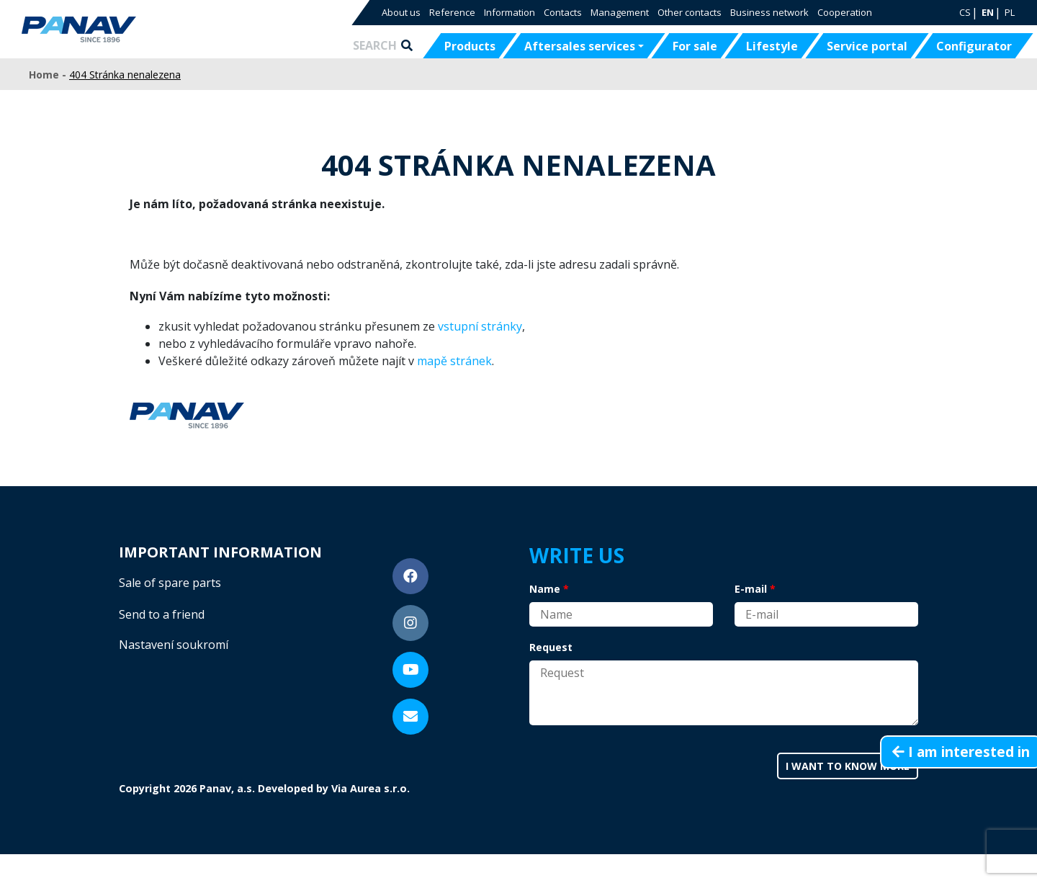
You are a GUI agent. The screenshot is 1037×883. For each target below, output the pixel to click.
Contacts (563, 12)
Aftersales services (579, 46)
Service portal (867, 46)
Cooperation (844, 12)
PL (1010, 12)
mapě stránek (454, 361)
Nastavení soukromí (173, 645)
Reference (452, 12)
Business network (769, 12)
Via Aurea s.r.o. (370, 788)
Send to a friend (162, 614)
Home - (49, 74)
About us (401, 12)
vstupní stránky (480, 326)
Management (620, 12)
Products (469, 46)
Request (551, 647)
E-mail (751, 589)
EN (988, 12)
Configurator (974, 46)
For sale (695, 46)
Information (509, 12)
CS (965, 12)
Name (544, 589)
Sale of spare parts (170, 583)
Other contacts (689, 12)
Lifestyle (772, 46)
